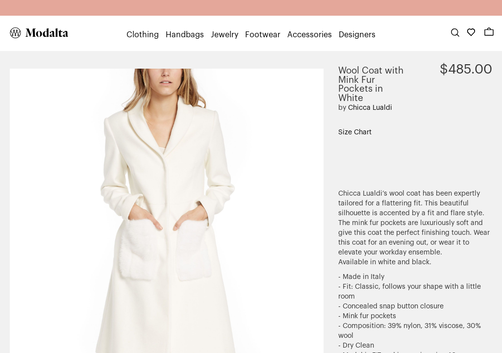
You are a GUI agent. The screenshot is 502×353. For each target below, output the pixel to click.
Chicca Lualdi (370, 107)
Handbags (185, 35)
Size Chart (355, 132)
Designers (357, 35)
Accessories (309, 35)
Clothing (142, 35)
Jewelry (224, 35)
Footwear (262, 35)
